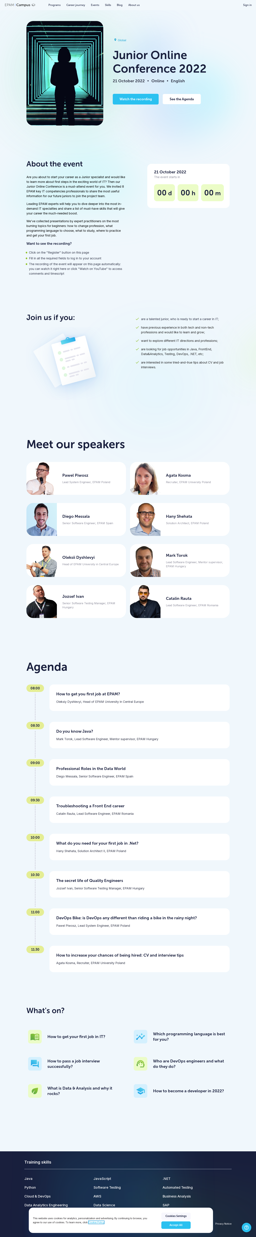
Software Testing (107, 1187)
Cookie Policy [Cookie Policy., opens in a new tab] (96, 1222)
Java (28, 1179)
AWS (97, 1196)
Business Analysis (177, 1196)
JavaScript (102, 1179)
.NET (166, 1179)
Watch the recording (136, 99)
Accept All (176, 1225)
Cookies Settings (176, 1216)
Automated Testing (178, 1187)
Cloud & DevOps (37, 1196)
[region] (121, 1220)
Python (30, 1187)
